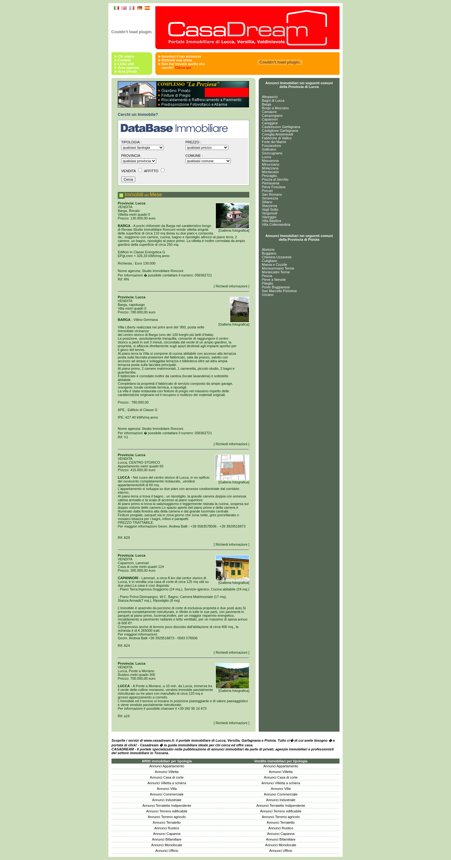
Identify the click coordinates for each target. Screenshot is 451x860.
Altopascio (270, 97)
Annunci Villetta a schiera (167, 783)
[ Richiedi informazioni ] (231, 286)
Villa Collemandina (276, 224)
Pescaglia (269, 176)
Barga (266, 104)
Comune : (194, 155)
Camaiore (269, 112)
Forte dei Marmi (274, 142)
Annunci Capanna (166, 834)
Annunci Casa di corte (167, 777)
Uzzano (267, 294)
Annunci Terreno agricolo (167, 817)
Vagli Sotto (270, 209)
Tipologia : (131, 142)
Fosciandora (271, 145)
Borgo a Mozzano (275, 108)
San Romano (272, 194)
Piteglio (267, 283)
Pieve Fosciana (273, 187)
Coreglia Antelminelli (277, 134)
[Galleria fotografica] (232, 228)
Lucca (266, 157)
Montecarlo (270, 172)
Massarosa (270, 160)
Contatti (124, 60)
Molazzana (270, 168)
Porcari (267, 191)
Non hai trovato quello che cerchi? (183, 66)
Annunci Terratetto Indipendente (167, 805)
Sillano (267, 202)
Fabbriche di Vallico (277, 138)
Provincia (130, 155)
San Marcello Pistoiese (279, 291)
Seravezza (270, 198)
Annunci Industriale (167, 800)
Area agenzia (128, 68)
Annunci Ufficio (166, 850)
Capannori (270, 119)
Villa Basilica (271, 221)
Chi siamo (126, 56)
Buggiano (269, 253)
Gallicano (269, 149)
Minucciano (270, 164)
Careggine (270, 123)
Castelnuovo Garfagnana (281, 127)
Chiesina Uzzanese (277, 257)
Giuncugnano (272, 153)
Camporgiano (272, 115)
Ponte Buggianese (276, 287)
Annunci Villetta (167, 772)
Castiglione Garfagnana (280, 130)
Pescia (267, 276)
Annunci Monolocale (166, 845)
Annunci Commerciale (167, 794)
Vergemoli (269, 213)
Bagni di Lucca (273, 100)
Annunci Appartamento (166, 766)
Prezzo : (193, 142)
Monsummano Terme (278, 268)
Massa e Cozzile (274, 264)
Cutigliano (269, 261)
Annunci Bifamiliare (166, 839)
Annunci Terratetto (167, 822)
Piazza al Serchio (275, 179)
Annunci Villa (167, 788)
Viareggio (269, 217)
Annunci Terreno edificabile (166, 811)
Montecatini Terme (276, 272)
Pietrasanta (270, 183)
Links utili (126, 64)
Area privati (127, 71)
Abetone (268, 249)
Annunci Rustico (166, 828)
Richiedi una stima (177, 60)
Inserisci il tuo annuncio (181, 56)
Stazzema (269, 206)
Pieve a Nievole (274, 279)
